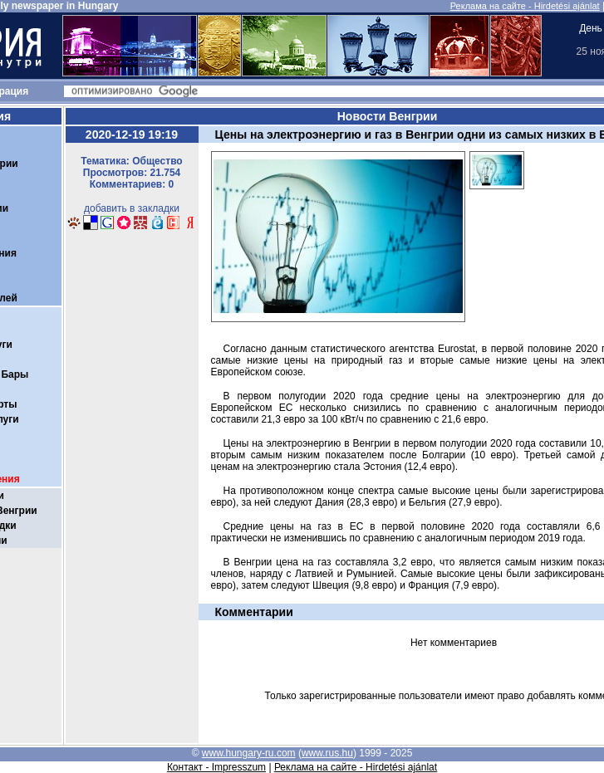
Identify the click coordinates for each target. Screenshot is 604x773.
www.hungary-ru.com (249, 753)
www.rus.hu (327, 753)
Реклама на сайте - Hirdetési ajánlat (525, 6)
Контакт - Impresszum (216, 767)
